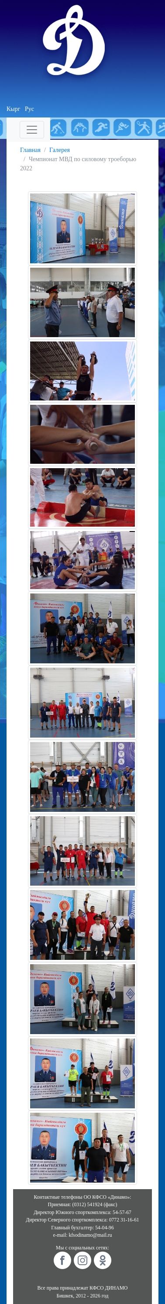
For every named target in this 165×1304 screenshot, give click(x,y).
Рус (29, 109)
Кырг (14, 109)
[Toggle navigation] (32, 129)
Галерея (59, 150)
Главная (30, 150)
